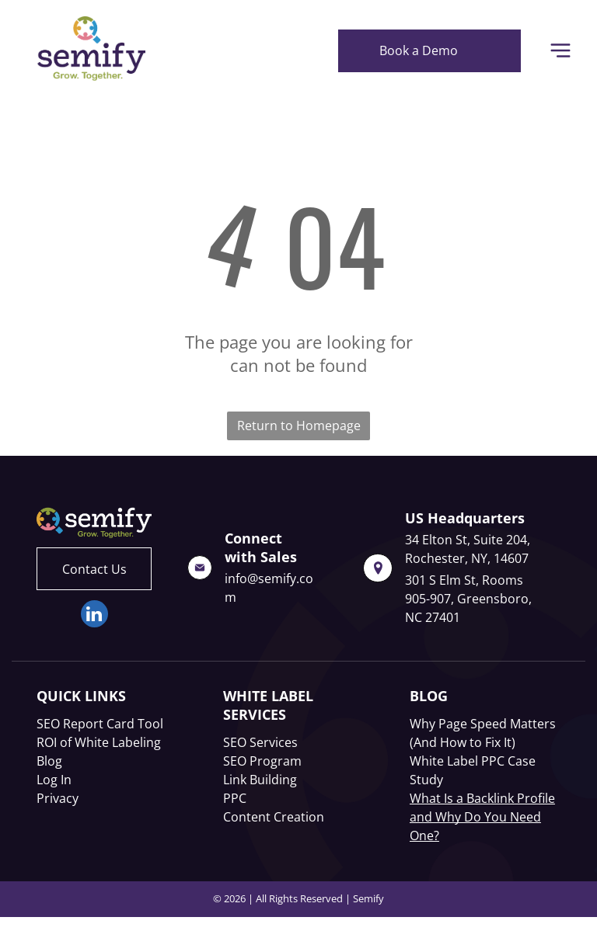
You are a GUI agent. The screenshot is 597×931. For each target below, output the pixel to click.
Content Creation (273, 816)
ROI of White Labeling (99, 742)
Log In (54, 779)
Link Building (260, 779)
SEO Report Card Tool (100, 723)
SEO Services (260, 742)
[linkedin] (94, 615)
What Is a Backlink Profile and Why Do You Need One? (482, 817)
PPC (234, 798)
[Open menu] (560, 50)
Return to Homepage (299, 425)
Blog (49, 760)
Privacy (58, 798)
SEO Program (262, 760)
